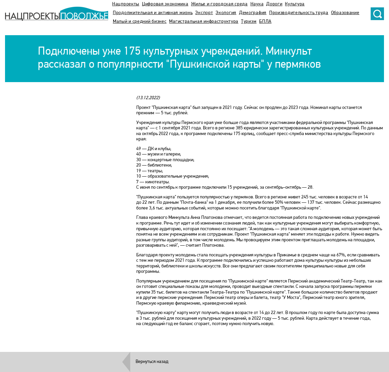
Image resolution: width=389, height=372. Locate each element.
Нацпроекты (125, 4)
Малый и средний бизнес (139, 21)
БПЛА (265, 21)
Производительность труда (298, 12)
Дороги (274, 4)
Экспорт (204, 12)
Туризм (248, 21)
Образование (345, 12)
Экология (226, 12)
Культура (295, 4)
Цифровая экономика (165, 4)
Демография (252, 12)
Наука (257, 4)
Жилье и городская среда (219, 4)
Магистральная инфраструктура (203, 21)
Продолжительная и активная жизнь (152, 12)
